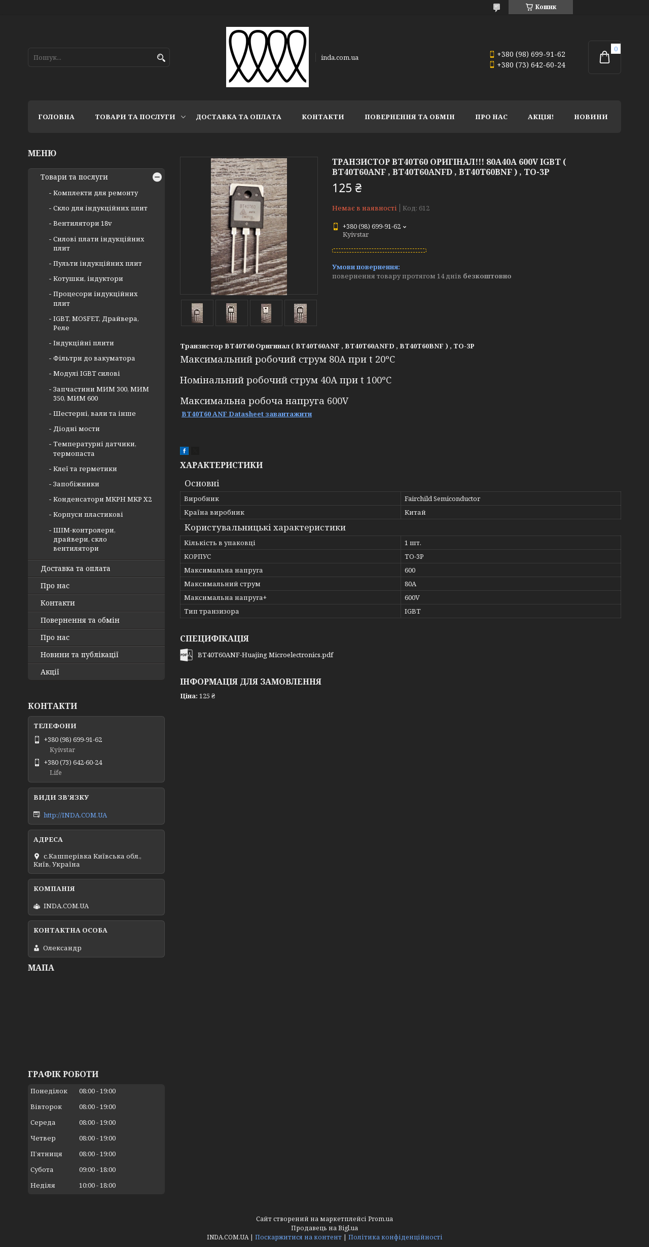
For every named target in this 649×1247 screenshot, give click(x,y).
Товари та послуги (135, 116)
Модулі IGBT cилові (86, 373)
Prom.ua (380, 1219)
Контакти (323, 116)
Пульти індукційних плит (97, 263)
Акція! (541, 116)
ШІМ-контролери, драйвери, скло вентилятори (84, 539)
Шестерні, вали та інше (94, 413)
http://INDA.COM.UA (75, 815)
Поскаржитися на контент (298, 1237)
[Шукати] (161, 58)
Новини (591, 116)
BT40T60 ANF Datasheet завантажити (247, 413)
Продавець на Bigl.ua (324, 1228)
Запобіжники (76, 483)
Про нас (491, 116)
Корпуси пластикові (88, 514)
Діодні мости (76, 428)
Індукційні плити (83, 342)
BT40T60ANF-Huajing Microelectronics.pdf (265, 655)
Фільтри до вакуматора (94, 358)
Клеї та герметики (85, 468)
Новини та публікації (80, 654)
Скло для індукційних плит (100, 207)
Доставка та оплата (238, 116)
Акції (50, 671)
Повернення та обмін (410, 116)
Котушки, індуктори (88, 278)
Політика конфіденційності (395, 1237)
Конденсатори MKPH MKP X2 (102, 499)
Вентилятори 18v (82, 223)
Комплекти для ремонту (95, 192)
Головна (56, 116)
